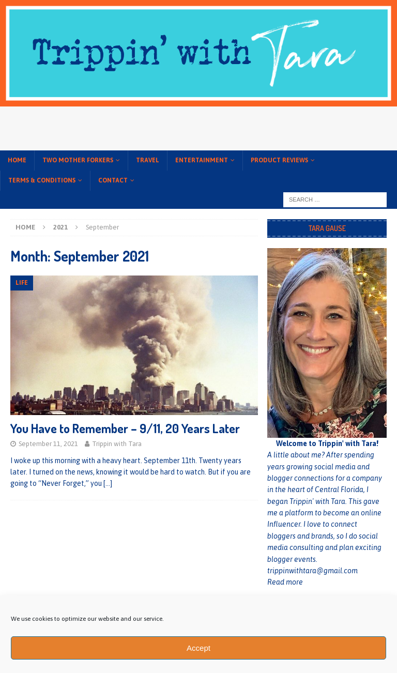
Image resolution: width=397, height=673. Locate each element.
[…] (107, 483)
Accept (198, 648)
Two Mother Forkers (77, 160)
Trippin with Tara (117, 444)
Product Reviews (279, 160)
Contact (113, 180)
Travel (147, 160)
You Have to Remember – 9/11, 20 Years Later (125, 428)
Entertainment (201, 160)
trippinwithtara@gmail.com (312, 571)
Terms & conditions (41, 180)
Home (17, 160)
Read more (285, 582)
